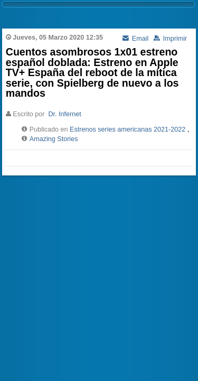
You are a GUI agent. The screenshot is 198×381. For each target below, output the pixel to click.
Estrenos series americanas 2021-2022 (127, 129)
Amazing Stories (54, 139)
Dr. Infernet (64, 114)
